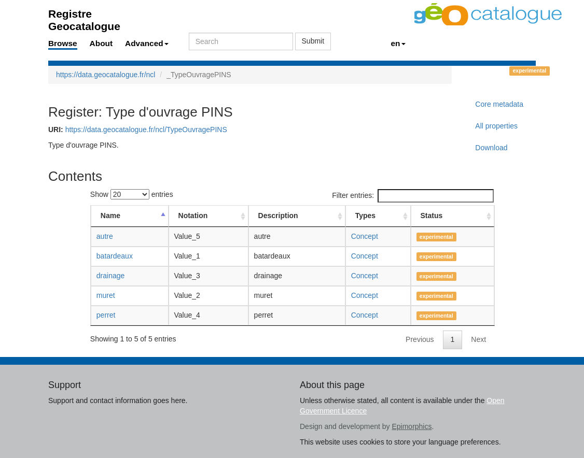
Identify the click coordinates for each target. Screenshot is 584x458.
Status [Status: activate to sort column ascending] (432, 215)
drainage (110, 275)
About (101, 43)
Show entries (131, 194)
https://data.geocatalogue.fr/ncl (105, 74)
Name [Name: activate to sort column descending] (110, 215)
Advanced (147, 43)
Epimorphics (412, 426)
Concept (364, 236)
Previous (420, 339)
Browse (62, 43)
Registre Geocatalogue (84, 17)
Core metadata (499, 104)
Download (491, 148)
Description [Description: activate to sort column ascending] (278, 215)
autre (104, 236)
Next (478, 339)
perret (106, 315)
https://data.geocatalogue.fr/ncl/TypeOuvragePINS (146, 129)
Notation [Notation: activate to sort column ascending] (193, 215)
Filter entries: (413, 196)
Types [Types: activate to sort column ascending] (365, 215)
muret (105, 295)
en (398, 43)
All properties (496, 126)
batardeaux (114, 256)
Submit (313, 41)
